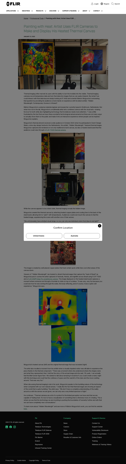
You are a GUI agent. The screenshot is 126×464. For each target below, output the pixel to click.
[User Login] (94, 4)
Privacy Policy (10, 460)
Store (65, 430)
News (65, 423)
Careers (66, 427)
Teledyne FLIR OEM (42, 434)
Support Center (97, 427)
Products (39, 11)
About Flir (38, 423)
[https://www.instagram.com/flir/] (14, 427)
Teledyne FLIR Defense (43, 430)
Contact (96, 11)
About (85, 11)
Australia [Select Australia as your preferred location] (74, 236)
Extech (37, 441)
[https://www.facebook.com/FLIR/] (10, 427)
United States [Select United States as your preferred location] (38, 236)
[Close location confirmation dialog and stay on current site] (99, 225)
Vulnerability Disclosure (100, 430)
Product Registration (99, 434)
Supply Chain (68, 434)
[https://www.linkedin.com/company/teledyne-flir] (7, 427)
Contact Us (96, 423)
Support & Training (69, 11)
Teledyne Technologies (43, 427)
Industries (26, 11)
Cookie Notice (21, 460)
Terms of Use (46, 460)
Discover (52, 11)
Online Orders (97, 437)
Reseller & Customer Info (72, 437)
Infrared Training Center (43, 448)
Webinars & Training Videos (101, 444)
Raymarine (39, 444)
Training (95, 441)
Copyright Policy (34, 460)
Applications (11, 11)
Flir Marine (39, 437)
